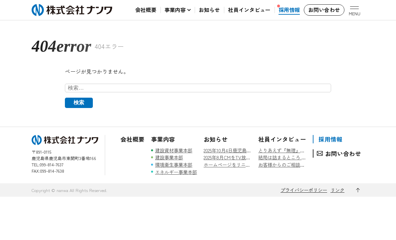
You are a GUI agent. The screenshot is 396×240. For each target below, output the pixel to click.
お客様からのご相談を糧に (286, 164)
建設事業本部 (169, 157)
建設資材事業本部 (173, 150)
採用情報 (330, 139)
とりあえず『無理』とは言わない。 (295, 150)
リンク (337, 189)
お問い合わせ (343, 153)
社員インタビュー (282, 139)
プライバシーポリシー (304, 189)
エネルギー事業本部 (176, 171)
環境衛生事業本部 (173, 164)
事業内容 (163, 139)
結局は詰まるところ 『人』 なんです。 (299, 157)
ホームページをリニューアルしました (243, 164)
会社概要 (132, 139)
